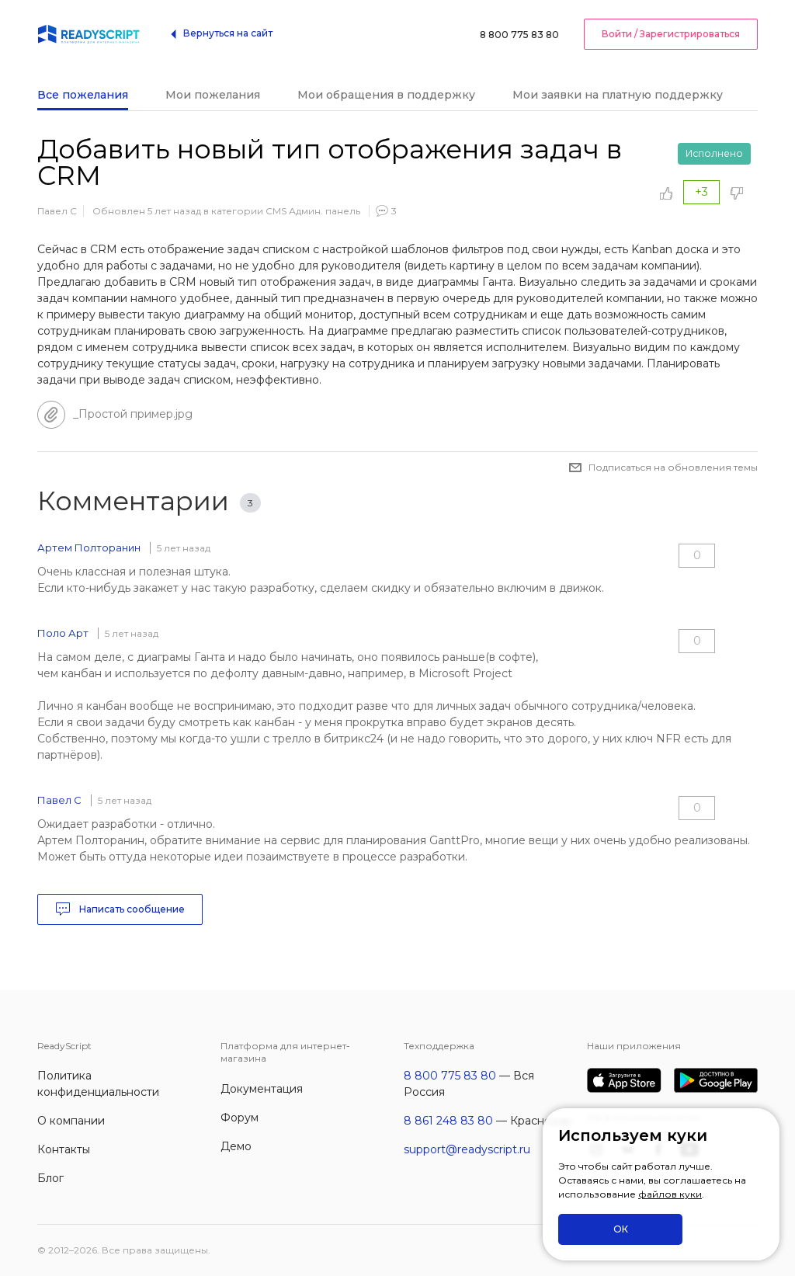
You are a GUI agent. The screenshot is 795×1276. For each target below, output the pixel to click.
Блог (50, 1178)
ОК (620, 1229)
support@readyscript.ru (467, 1149)
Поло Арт (63, 633)
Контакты (63, 1149)
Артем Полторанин (89, 547)
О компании (71, 1121)
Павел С (57, 211)
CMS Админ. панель (313, 211)
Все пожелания (82, 95)
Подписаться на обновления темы (673, 467)
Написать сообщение (120, 909)
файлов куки (670, 1194)
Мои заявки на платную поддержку (617, 95)
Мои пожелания (212, 95)
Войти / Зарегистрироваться (671, 34)
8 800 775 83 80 (519, 34)
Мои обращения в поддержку (386, 95)
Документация (261, 1089)
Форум (239, 1118)
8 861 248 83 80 (448, 1121)
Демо (236, 1146)
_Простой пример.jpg (133, 414)
